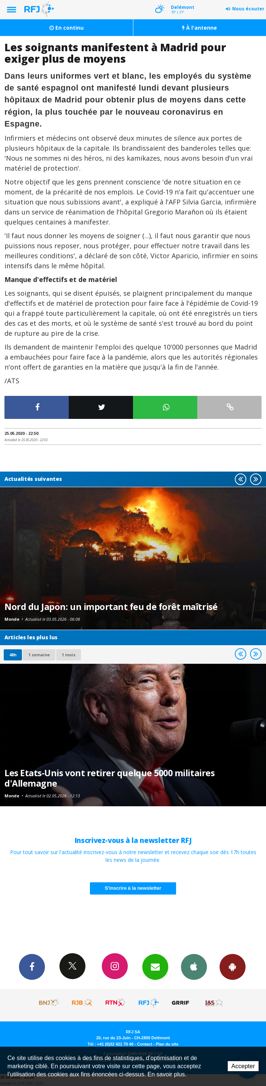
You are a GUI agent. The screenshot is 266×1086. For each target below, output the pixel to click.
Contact (144, 1044)
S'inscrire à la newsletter (133, 888)
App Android (233, 966)
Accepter (243, 1066)
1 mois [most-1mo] (68, 654)
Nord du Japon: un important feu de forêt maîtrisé (110, 607)
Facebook (32, 966)
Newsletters (155, 966)
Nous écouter (248, 9)
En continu (66, 27)
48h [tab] (12, 654)
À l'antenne (199, 27)
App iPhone (194, 966)
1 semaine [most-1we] (39, 654)
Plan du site (167, 1044)
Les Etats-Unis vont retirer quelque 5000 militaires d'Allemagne (109, 778)
